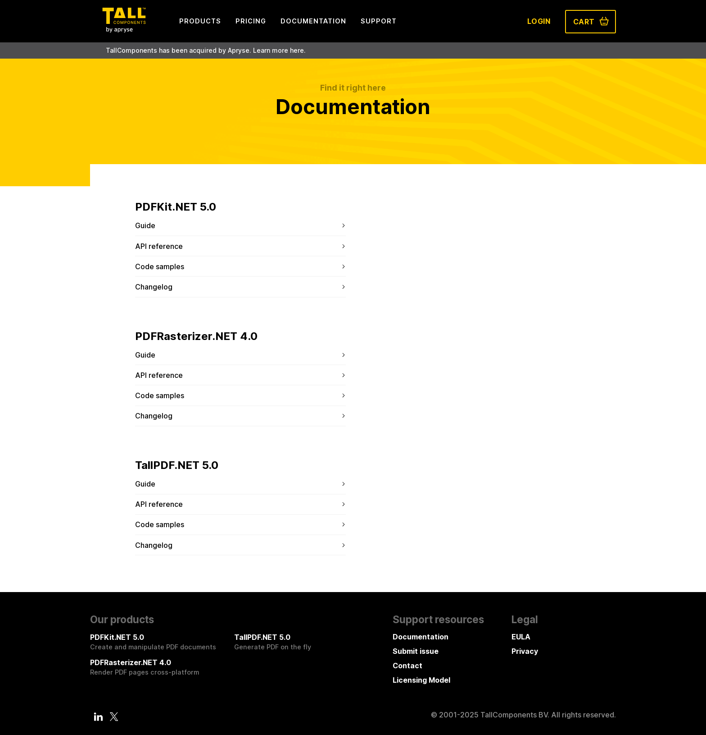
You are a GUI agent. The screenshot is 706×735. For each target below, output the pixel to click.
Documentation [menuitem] (313, 21)
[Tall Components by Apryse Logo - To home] (124, 29)
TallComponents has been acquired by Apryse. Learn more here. (206, 50)
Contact (407, 665)
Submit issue (416, 651)
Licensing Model (421, 680)
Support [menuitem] (379, 21)
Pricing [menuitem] (250, 21)
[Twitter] (114, 716)
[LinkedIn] (98, 716)
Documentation (420, 636)
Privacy (524, 651)
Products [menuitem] (200, 21)
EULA (520, 636)
